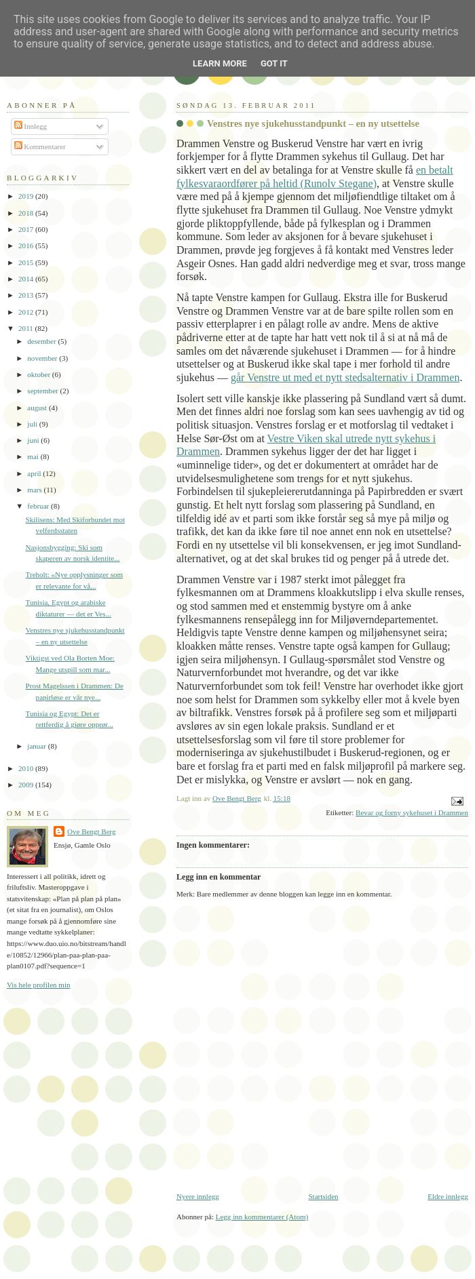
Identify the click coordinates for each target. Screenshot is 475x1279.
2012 (26, 312)
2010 (26, 768)
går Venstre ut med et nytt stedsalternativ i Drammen (345, 377)
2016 (26, 245)
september (43, 391)
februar (39, 506)
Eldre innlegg (448, 1196)
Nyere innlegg (197, 1196)
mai (33, 456)
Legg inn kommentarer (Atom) (262, 1217)
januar (37, 746)
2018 (26, 213)
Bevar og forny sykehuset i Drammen (412, 812)
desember (42, 341)
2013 (26, 295)
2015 (26, 262)
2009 (26, 785)
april (35, 473)
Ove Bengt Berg (91, 831)
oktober (39, 374)
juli (33, 424)
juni (34, 440)
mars (35, 490)
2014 (26, 279)
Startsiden (323, 1196)
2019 (26, 196)
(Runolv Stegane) (337, 183)
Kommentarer (40, 146)
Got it (274, 63)
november (43, 358)
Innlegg (31, 126)
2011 (26, 328)
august (38, 408)
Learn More (220, 63)
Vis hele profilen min (39, 985)
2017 (26, 229)
